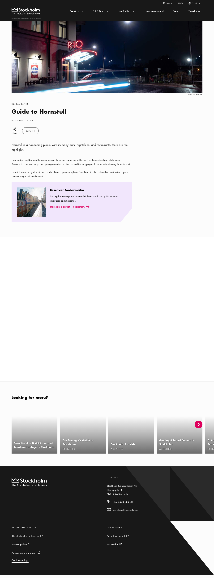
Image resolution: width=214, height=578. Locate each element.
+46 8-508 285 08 (122, 504)
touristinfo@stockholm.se (125, 512)
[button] (198, 427)
